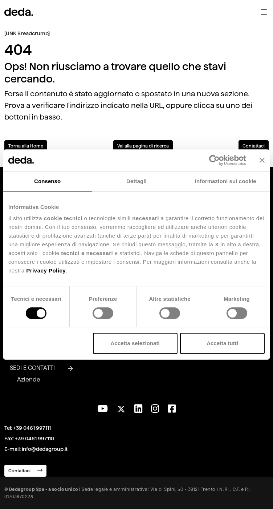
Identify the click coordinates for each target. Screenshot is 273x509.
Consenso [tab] (47, 181)
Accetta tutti (222, 343)
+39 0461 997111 (32, 428)
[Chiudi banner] (262, 160)
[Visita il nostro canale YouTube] (102, 409)
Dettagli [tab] (136, 181)
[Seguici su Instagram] (155, 409)
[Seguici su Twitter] (121, 407)
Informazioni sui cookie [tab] (225, 181)
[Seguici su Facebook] (172, 409)
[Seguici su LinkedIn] (138, 409)
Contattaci (254, 146)
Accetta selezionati (135, 343)
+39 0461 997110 (34, 438)
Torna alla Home (25, 146)
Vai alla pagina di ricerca (143, 146)
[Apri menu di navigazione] (264, 12)
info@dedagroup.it (45, 449)
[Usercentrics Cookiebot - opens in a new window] (214, 160)
